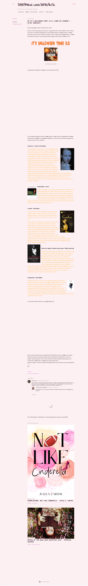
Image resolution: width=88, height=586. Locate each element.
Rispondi (34, 394)
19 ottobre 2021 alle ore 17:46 (53, 387)
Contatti (40, 12)
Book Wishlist (48, 12)
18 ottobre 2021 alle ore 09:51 (43, 380)
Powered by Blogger (44, 582)
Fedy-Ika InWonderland (41, 387)
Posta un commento (36, 544)
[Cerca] (74, 4)
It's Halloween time (17, 24)
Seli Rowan (34, 380)
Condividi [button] (14, 18)
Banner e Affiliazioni (30, 12)
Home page (20, 12)
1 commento (34, 503)
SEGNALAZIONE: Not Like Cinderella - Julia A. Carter (50, 501)
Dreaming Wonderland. (36, 4)
